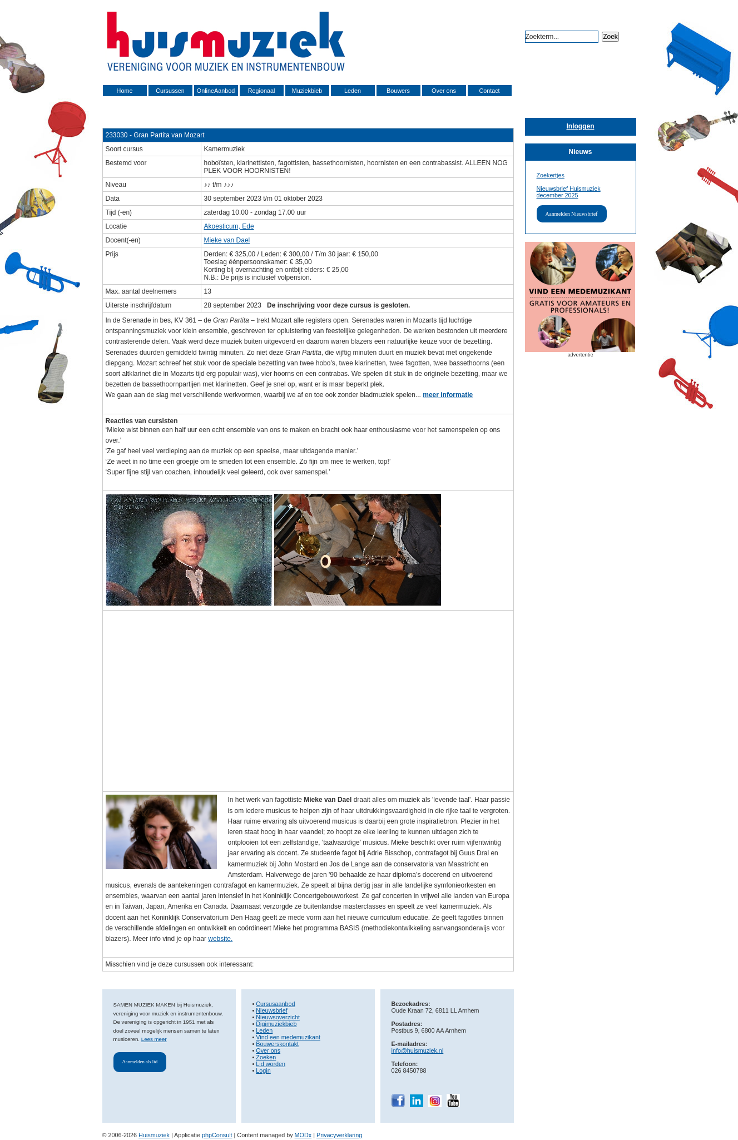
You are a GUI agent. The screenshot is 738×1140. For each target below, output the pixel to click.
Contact (489, 90)
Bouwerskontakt (277, 1043)
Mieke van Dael (227, 240)
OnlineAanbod (216, 90)
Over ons (444, 90)
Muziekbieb (307, 90)
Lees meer (154, 1039)
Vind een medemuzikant (288, 1037)
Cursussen (170, 90)
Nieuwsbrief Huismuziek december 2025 (569, 192)
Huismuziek (154, 1135)
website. (220, 939)
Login (263, 1070)
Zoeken (266, 1057)
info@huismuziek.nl (418, 1050)
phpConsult (217, 1135)
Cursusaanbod (275, 1003)
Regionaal (261, 90)
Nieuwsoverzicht (278, 1017)
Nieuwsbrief (271, 1010)
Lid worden (270, 1063)
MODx (303, 1135)
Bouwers (398, 90)
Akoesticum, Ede (229, 226)
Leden (352, 90)
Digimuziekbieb (276, 1023)
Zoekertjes (550, 175)
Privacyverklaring (339, 1135)
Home (125, 90)
